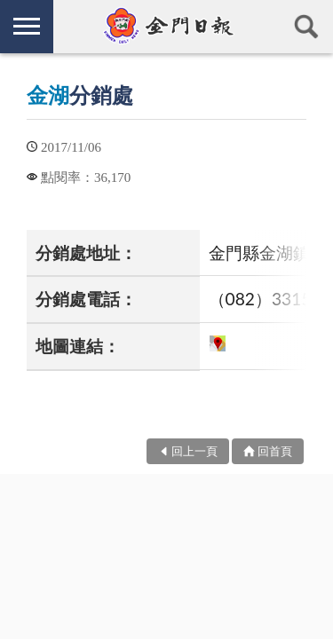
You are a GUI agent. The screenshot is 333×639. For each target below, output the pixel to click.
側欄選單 (26, 26)
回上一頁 (194, 451)
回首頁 (275, 451)
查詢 (306, 26)
